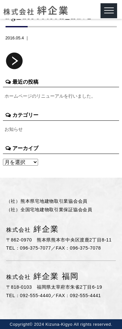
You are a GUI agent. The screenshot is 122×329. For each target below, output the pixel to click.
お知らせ (14, 129)
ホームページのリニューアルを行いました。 (50, 96)
